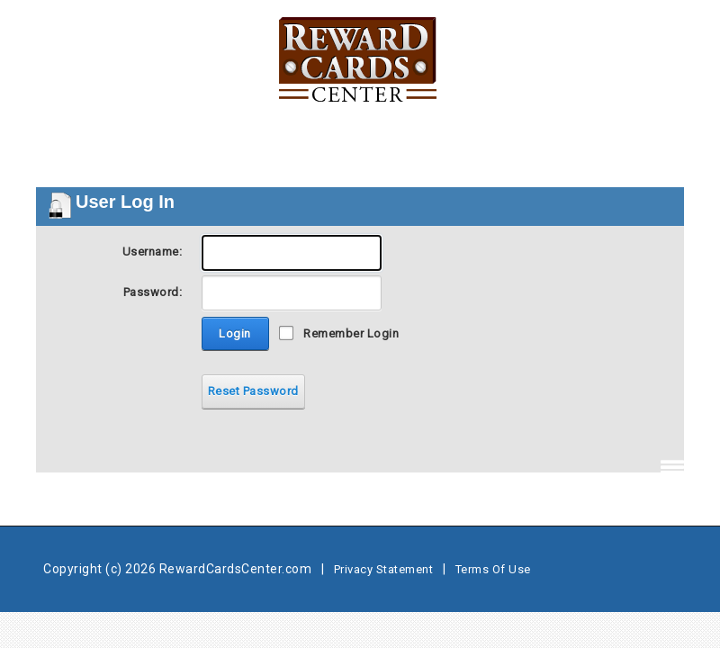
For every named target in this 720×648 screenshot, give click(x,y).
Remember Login (351, 333)
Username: (152, 251)
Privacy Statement (384, 569)
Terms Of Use (493, 569)
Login (235, 333)
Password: (153, 292)
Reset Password (253, 391)
